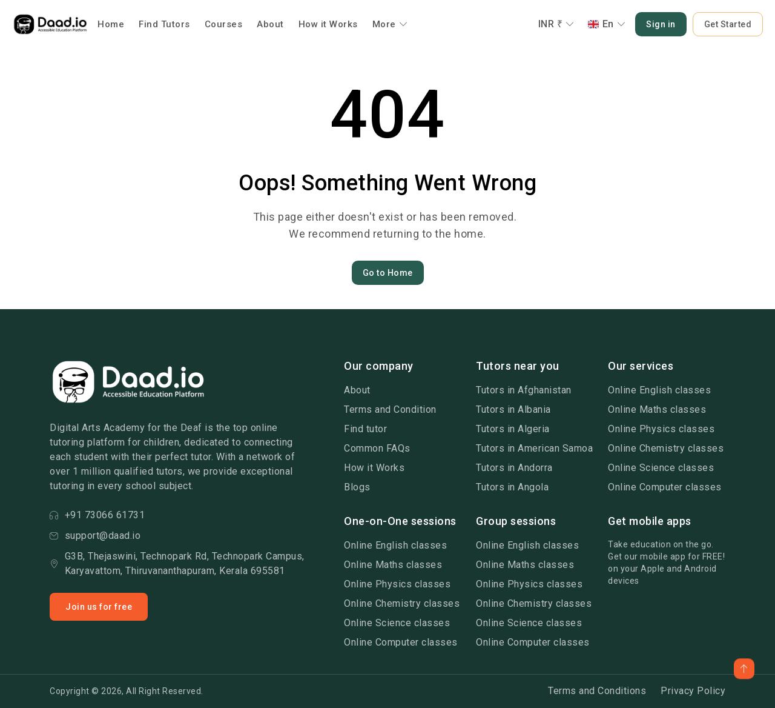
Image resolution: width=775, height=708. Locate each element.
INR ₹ (556, 24)
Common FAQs (377, 448)
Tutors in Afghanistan (524, 390)
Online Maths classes (657, 409)
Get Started (728, 24)
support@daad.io (95, 535)
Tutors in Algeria (513, 429)
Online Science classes (661, 467)
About (270, 24)
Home (110, 24)
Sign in (661, 24)
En (607, 24)
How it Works (328, 24)
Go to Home (388, 273)
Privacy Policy (693, 690)
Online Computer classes (665, 487)
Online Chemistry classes (666, 448)
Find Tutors (164, 24)
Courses (224, 24)
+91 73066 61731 (97, 515)
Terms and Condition (390, 409)
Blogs (357, 487)
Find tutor (365, 429)
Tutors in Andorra (514, 467)
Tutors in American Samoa (534, 448)
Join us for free (98, 607)
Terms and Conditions (597, 690)
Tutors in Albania (513, 409)
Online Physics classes (661, 429)
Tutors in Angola (512, 487)
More (390, 24)
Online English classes (659, 390)
